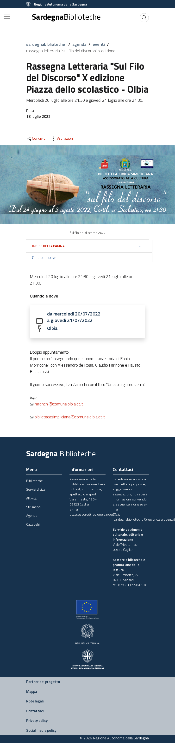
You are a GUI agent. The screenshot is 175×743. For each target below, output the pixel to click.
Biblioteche (34, 480)
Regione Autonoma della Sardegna (60, 4)
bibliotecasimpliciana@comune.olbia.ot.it (67, 417)
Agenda (31, 515)
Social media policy (41, 730)
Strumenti (33, 507)
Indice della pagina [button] (48, 245)
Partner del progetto (43, 682)
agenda (79, 44)
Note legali (35, 701)
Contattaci (35, 711)
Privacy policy (37, 721)
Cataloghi (33, 524)
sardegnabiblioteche (46, 44)
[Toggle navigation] (7, 16)
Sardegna (66, 17)
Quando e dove (44, 257)
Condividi (36, 138)
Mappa (31, 692)
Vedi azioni (62, 138)
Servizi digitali (36, 489)
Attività (31, 498)
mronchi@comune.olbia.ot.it (56, 404)
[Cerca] (144, 17)
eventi (99, 44)
